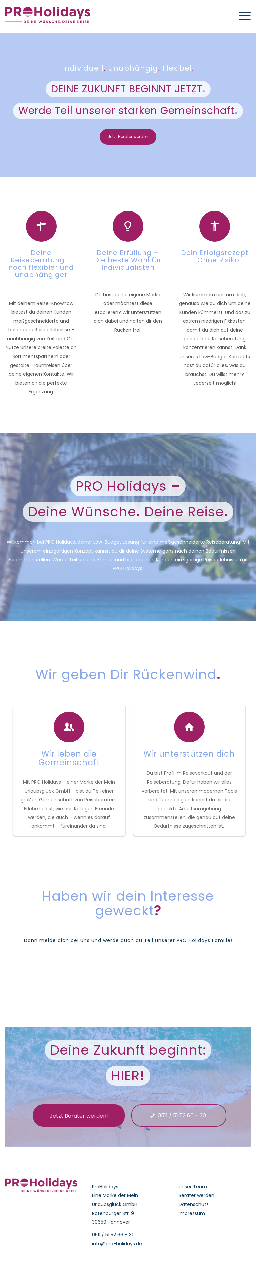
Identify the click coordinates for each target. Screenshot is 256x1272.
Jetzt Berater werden (128, 136)
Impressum (192, 1213)
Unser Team (193, 1186)
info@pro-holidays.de (117, 1243)
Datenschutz (194, 1204)
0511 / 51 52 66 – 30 (113, 1234)
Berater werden (196, 1195)
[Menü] (241, 15)
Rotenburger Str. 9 (113, 1213)
